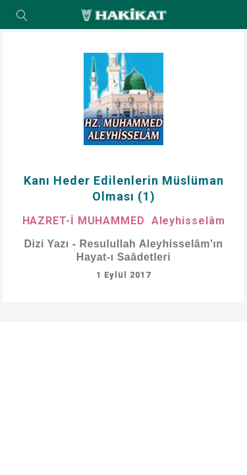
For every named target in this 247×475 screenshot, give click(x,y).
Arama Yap (22, 16)
